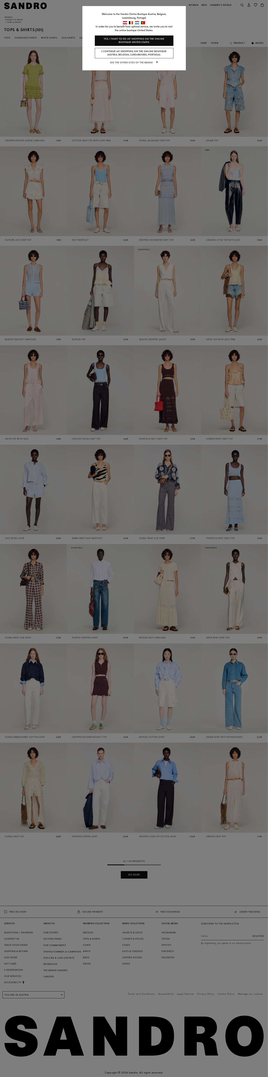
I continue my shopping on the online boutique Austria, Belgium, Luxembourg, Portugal (134, 53)
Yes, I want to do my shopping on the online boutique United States (134, 41)
